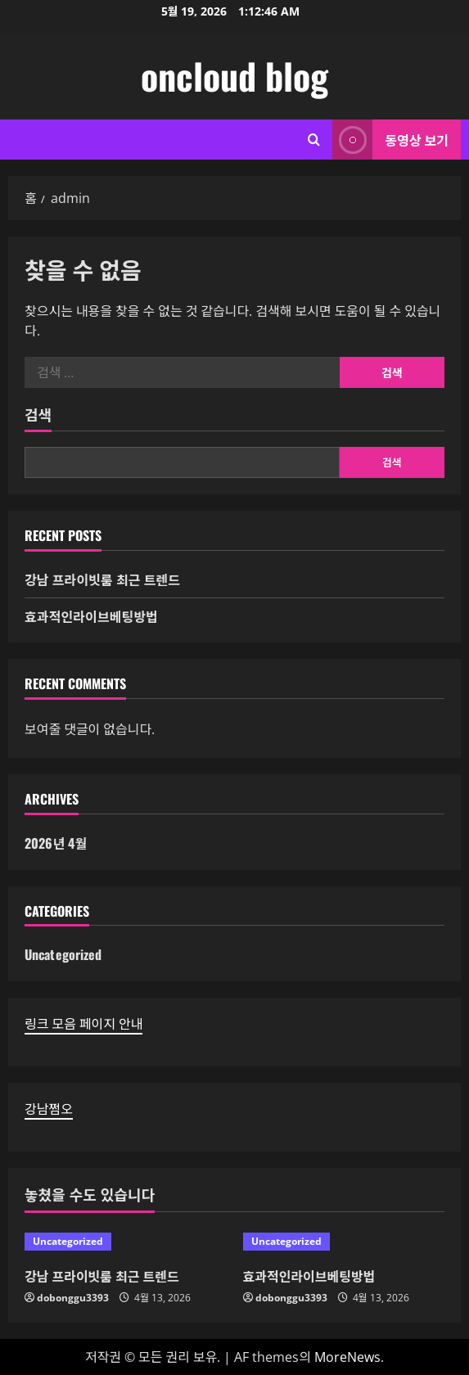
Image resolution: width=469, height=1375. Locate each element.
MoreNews (347, 1357)
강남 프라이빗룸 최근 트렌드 (102, 579)
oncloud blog (234, 75)
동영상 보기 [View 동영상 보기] (390, 139)
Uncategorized (63, 954)
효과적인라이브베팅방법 (91, 616)
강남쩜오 (49, 1109)
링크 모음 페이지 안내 (83, 1024)
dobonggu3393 (73, 1298)
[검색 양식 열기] (314, 140)
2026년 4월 (56, 843)
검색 (38, 414)
